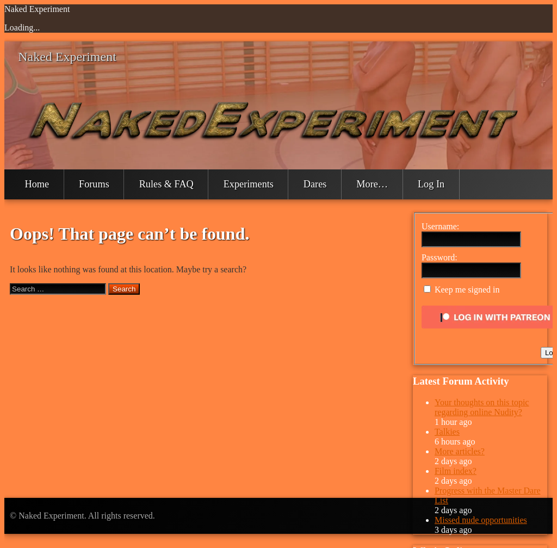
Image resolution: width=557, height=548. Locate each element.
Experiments (249, 184)
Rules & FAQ (166, 184)
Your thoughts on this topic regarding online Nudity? (482, 407)
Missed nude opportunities (481, 520)
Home (37, 184)
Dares (315, 184)
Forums (94, 184)
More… (372, 184)
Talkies (447, 431)
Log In (431, 184)
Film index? (455, 471)
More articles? (460, 451)
